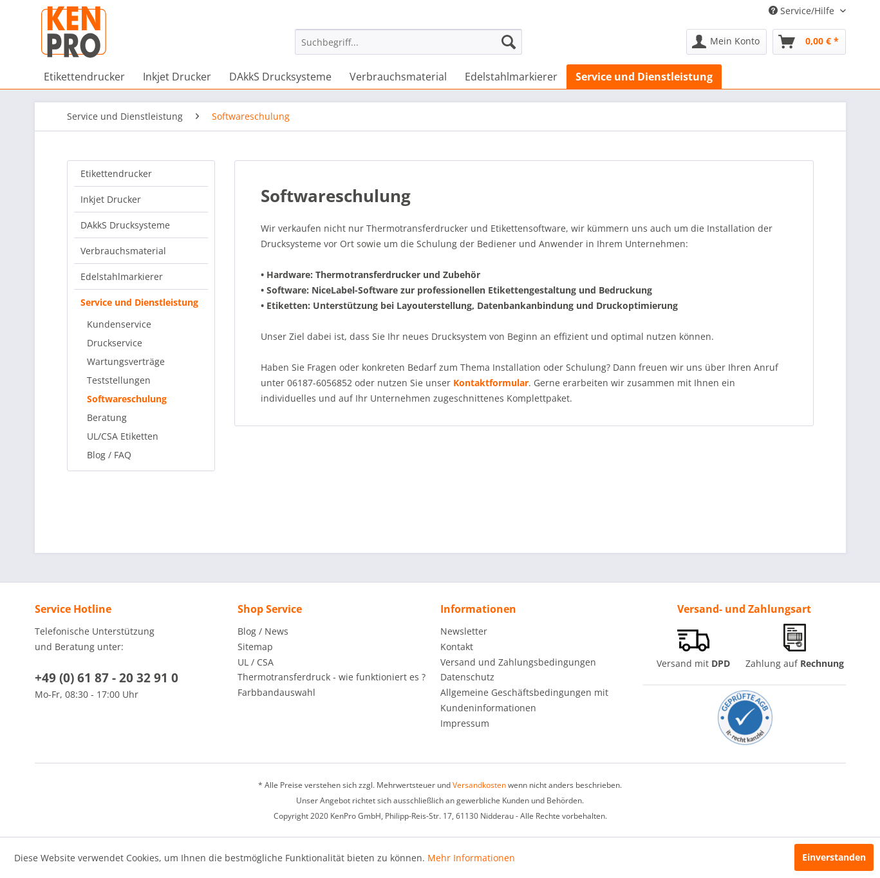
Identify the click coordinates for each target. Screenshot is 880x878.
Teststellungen (119, 380)
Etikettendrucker (116, 173)
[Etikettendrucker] (84, 76)
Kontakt (456, 646)
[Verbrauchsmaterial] (398, 76)
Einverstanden (834, 857)
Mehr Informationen (471, 858)
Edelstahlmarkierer (121, 276)
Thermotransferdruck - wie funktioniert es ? (332, 677)
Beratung (107, 417)
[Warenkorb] (809, 42)
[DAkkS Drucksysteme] (280, 76)
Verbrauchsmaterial (123, 251)
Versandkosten (479, 785)
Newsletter (463, 631)
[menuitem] (408, 42)
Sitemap (255, 646)
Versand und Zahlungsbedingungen (518, 662)
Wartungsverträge (126, 361)
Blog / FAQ (109, 455)
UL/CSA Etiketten (122, 436)
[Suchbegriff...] (408, 42)
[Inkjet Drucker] (177, 76)
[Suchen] (508, 42)
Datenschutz (467, 677)
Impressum (464, 723)
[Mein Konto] (726, 42)
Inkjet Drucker (110, 199)
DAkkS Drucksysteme (125, 225)
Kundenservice (119, 324)
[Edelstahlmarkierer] (511, 76)
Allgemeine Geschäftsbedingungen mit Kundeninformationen (524, 700)
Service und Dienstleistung (139, 302)
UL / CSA (256, 662)
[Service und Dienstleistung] (644, 76)
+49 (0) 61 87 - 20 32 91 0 (106, 677)
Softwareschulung (127, 399)
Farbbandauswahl (276, 692)
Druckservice (114, 343)
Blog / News (263, 631)
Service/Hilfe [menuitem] (803, 11)
